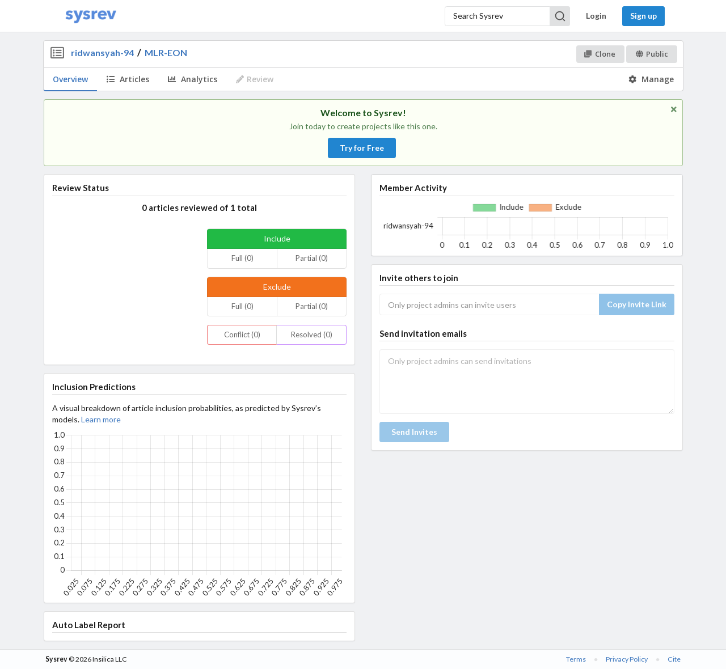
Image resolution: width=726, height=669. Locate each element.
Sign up (643, 15)
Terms (576, 659)
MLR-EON (166, 52)
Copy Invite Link (636, 304)
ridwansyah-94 (102, 52)
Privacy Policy (627, 659)
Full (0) (242, 257)
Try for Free (362, 148)
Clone (600, 54)
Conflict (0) (242, 334)
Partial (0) (312, 257)
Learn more (101, 419)
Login (596, 15)
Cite (674, 659)
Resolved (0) (311, 334)
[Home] (90, 16)
